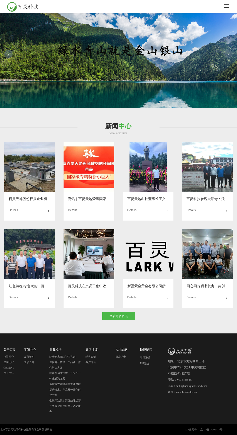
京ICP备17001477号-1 (212, 429)
